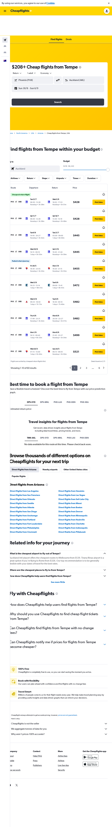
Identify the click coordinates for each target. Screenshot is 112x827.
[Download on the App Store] (92, 726)
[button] (109, 3)
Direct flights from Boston (73, 462)
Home (16, 113)
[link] (16, 744)
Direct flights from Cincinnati (29, 487)
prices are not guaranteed (73, 675)
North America (28, 113)
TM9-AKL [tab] (34, 392)
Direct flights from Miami (73, 458)
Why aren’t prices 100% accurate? (62, 693)
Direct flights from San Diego (29, 466)
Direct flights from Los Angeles (30, 446)
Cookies (50, 3)
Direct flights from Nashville (75, 474)
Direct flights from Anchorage (30, 470)
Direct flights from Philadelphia (31, 483)
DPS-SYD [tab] (34, 354)
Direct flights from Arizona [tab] (30, 424)
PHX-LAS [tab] (61, 354)
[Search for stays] (5, 26)
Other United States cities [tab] (82, 424)
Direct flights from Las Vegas (75, 450)
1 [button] (74, 320)
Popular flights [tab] (25, 431)
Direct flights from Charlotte (75, 479)
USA (38, 113)
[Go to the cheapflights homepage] (21, 11)
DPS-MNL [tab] (47, 354)
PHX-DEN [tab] (74, 354)
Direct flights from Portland (29, 474)
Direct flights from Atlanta (28, 462)
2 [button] (80, 320)
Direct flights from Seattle (28, 458)
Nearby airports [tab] (56, 424)
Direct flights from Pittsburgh (75, 487)
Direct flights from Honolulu (75, 446)
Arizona (47, 113)
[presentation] (86, 47)
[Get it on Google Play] (92, 719)
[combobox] (23, 52)
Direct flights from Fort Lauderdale (32, 479)
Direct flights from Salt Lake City (77, 454)
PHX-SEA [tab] (87, 354)
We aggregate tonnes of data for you (62, 688)
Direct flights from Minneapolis (76, 470)
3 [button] (86, 320)
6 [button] (99, 320)
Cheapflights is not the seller (62, 683)
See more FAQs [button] (61, 537)
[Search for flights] (5, 20)
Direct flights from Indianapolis (76, 483)
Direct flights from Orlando (28, 454)
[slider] (108, 155)
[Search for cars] (5, 32)
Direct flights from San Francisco (31, 450)
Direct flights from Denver (74, 466)
